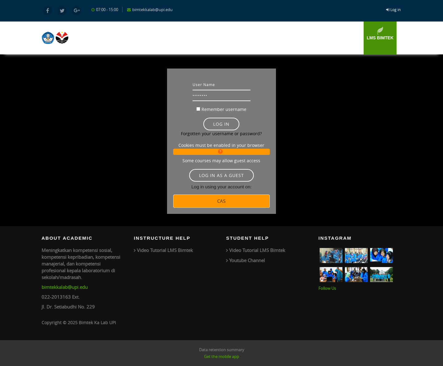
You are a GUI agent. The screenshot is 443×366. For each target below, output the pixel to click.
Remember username (224, 109)
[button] (221, 152)
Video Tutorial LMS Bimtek (165, 250)
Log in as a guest (221, 175)
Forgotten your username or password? (221, 133)
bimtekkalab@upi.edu (65, 287)
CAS (221, 201)
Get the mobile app (221, 356)
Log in (395, 9)
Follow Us (327, 288)
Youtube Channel (247, 260)
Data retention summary (221, 349)
